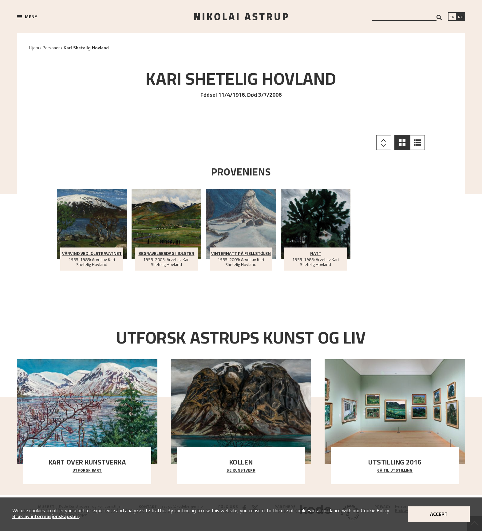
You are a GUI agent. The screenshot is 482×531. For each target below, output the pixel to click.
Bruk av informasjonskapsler (45, 517)
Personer (51, 48)
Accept (439, 514)
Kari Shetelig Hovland (86, 48)
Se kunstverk (241, 470)
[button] (402, 142)
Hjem (34, 48)
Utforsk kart (87, 470)
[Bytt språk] (460, 17)
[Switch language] (452, 17)
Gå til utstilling (394, 470)
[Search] (439, 17)
